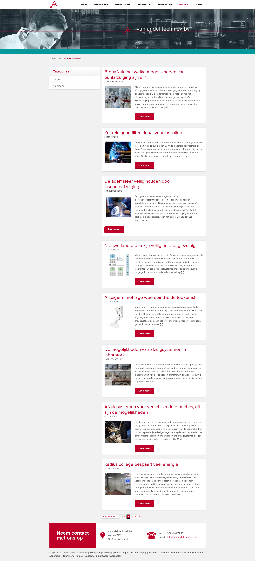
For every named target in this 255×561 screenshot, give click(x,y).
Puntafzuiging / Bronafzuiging (130, 552)
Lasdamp (107, 552)
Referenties (165, 4)
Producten (101, 4)
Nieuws (183, 4)
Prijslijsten (122, 4)
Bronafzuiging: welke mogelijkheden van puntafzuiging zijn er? (144, 74)
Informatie (143, 4)
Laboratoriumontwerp (96, 556)
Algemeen (59, 86)
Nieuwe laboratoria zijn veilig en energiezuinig (149, 245)
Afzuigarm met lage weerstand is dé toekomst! (150, 297)
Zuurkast (164, 552)
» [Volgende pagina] (139, 516)
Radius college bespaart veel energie (141, 464)
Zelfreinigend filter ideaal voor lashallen (143, 132)
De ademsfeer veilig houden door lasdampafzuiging (137, 184)
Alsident (152, 552)
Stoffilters (68, 556)
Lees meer (144, 116)
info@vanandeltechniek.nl (182, 537)
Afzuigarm (95, 552)
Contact (200, 4)
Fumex (79, 556)
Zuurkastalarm (178, 552)
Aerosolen (115, 556)
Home (84, 4)
